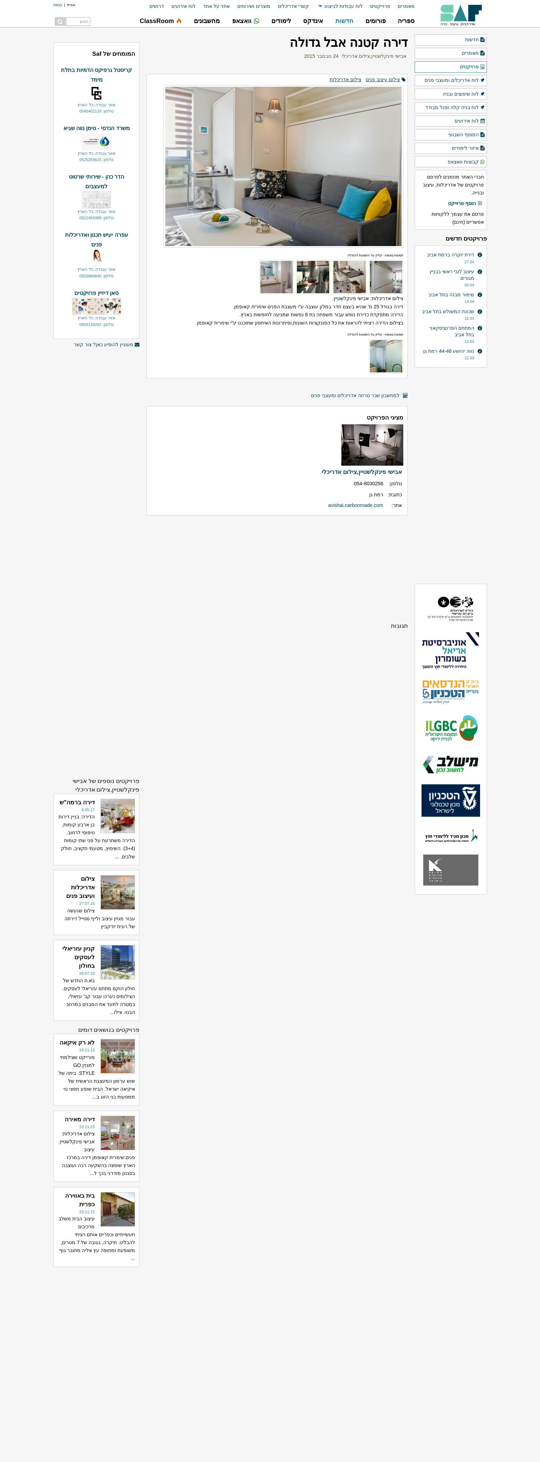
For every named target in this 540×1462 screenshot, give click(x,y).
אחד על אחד (216, 6)
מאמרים (406, 6)
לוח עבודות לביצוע (343, 6)
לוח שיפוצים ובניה (464, 94)
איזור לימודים (468, 148)
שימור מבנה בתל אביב (451, 294)
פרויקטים (472, 67)
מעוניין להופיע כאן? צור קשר (107, 345)
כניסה (57, 5)
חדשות (475, 40)
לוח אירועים (184, 6)
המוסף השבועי (466, 135)
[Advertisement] (277, 568)
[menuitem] (402, 6)
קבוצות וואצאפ (466, 162)
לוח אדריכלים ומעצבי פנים (455, 80)
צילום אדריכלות (345, 79)
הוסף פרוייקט (465, 204)
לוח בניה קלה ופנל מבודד (455, 108)
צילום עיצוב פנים (383, 79)
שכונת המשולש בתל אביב (448, 311)
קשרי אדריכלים (293, 6)
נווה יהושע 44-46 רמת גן (448, 351)
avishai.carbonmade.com (355, 505)
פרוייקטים (380, 6)
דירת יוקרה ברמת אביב (450, 254)
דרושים (156, 6)
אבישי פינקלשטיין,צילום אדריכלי (374, 56)
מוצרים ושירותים (253, 6)
